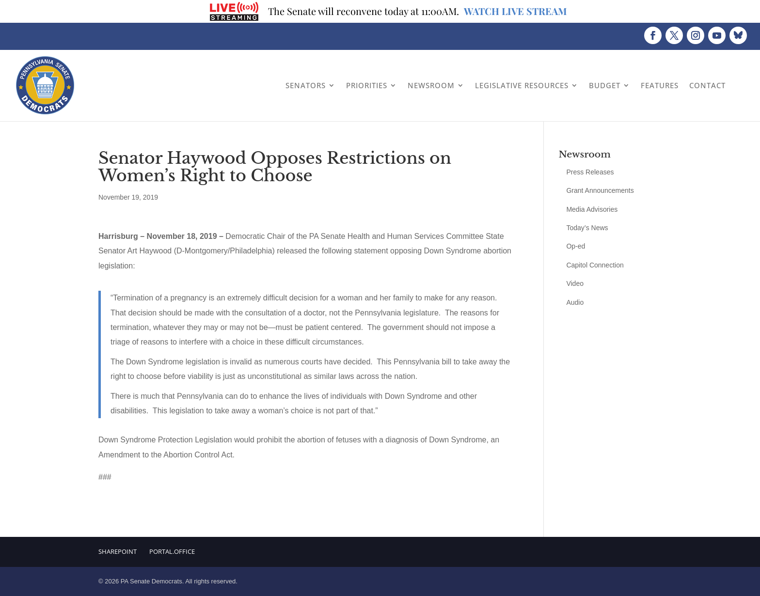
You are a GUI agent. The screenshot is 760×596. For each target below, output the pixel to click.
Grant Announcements (599, 190)
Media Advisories (592, 209)
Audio (575, 302)
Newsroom (431, 85)
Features (660, 85)
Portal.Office (172, 551)
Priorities (366, 85)
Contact (707, 85)
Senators (305, 85)
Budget (604, 85)
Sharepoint (117, 551)
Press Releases (590, 172)
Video (575, 283)
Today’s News (587, 228)
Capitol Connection (594, 265)
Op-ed (575, 246)
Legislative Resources (522, 85)
